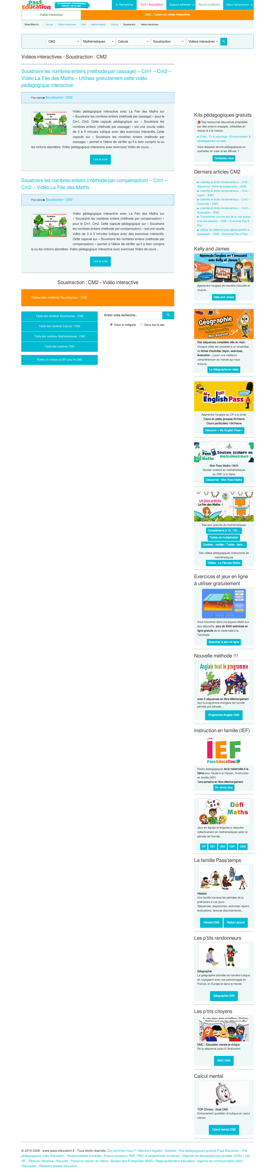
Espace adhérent (180, 4)
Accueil (49, 24)
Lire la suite (100, 159)
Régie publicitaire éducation (175, 1161)
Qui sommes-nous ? (121, 1150)
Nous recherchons (238, 4)
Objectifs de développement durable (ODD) (212, 1155)
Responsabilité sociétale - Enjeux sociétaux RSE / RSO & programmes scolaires (123, 1155)
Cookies (170, 1150)
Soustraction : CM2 (59, 97)
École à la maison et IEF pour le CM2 (59, 359)
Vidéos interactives (51, 15)
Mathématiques (98, 24)
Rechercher (124, 4)
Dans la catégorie (123, 325)
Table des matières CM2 (60, 346)
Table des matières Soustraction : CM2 (59, 316)
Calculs (114, 24)
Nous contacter (209, 4)
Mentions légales (150, 1150)
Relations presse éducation (58, 1166)
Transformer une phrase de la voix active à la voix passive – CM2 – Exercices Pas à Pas (223, 221)
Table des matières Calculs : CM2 (59, 326)
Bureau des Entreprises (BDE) (132, 1161)
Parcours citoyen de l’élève (89, 1161)
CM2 (83, 24)
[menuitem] (124, 5)
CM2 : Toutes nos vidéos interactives (167, 14)
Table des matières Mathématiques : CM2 (59, 336)
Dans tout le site (152, 325)
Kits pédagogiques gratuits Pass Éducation (209, 1150)
